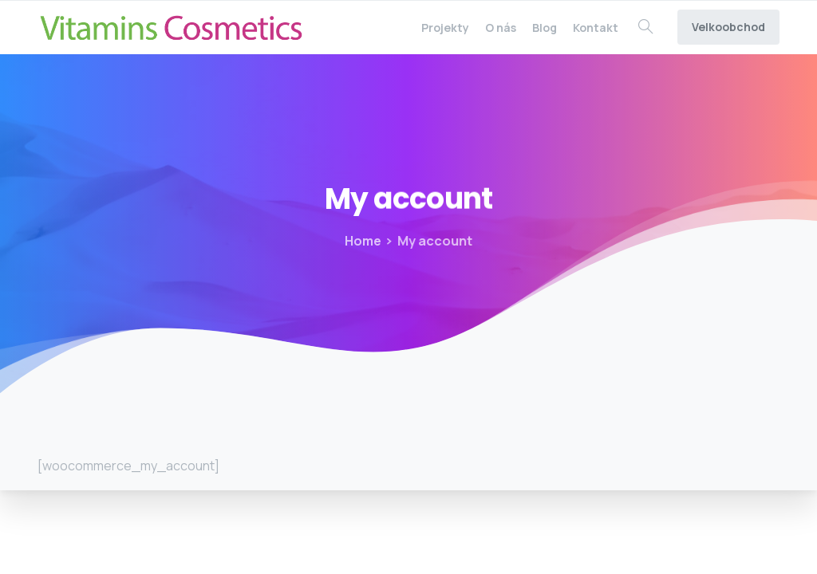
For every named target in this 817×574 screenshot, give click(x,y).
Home (363, 241)
